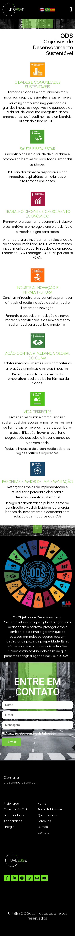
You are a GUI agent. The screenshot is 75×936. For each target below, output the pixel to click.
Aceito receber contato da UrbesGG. (30, 733)
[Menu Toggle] (71, 9)
